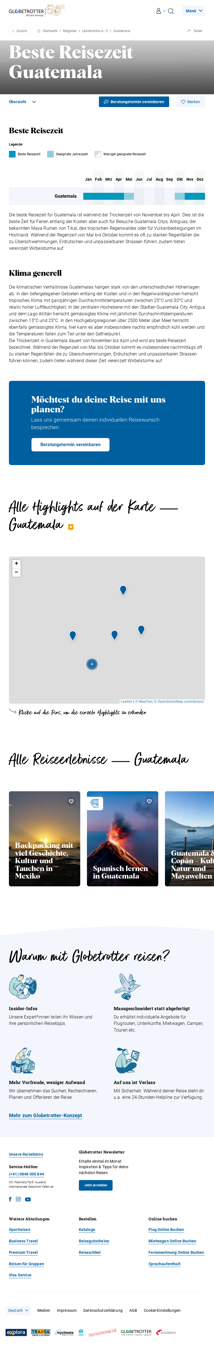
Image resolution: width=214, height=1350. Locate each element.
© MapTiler (144, 701)
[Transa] (40, 1332)
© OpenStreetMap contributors (179, 701)
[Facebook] (10, 1200)
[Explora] (16, 1332)
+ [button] (16, 564)
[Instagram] (18, 1200)
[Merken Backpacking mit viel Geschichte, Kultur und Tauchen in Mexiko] (71, 801)
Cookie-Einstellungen (162, 1310)
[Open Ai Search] (171, 10)
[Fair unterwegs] (102, 1333)
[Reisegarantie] (166, 1333)
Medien (43, 1310)
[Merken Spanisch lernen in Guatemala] (149, 801)
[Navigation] (194, 11)
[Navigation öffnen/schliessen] (161, 11)
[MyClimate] (64, 1332)
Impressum (67, 1310)
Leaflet (126, 701)
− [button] (16, 572)
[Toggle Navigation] (23, 101)
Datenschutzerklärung (103, 1310)
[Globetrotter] (136, 1333)
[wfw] (81, 1332)
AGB (133, 1310)
